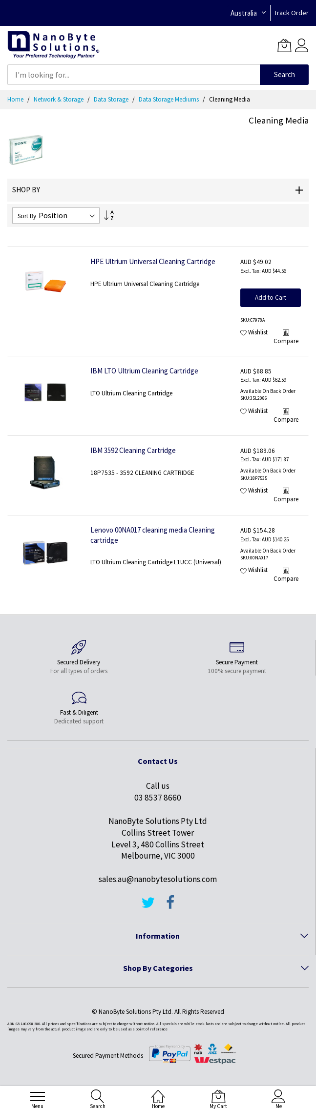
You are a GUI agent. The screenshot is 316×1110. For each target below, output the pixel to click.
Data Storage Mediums (169, 99)
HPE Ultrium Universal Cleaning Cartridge (152, 261)
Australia (244, 13)
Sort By (27, 216)
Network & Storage (59, 99)
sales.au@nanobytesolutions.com (158, 879)
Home (16, 99)
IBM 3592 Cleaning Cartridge (133, 450)
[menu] (37, 1096)
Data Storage (112, 99)
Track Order (291, 12)
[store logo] (53, 45)
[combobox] (133, 74)
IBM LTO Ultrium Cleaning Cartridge (144, 370)
